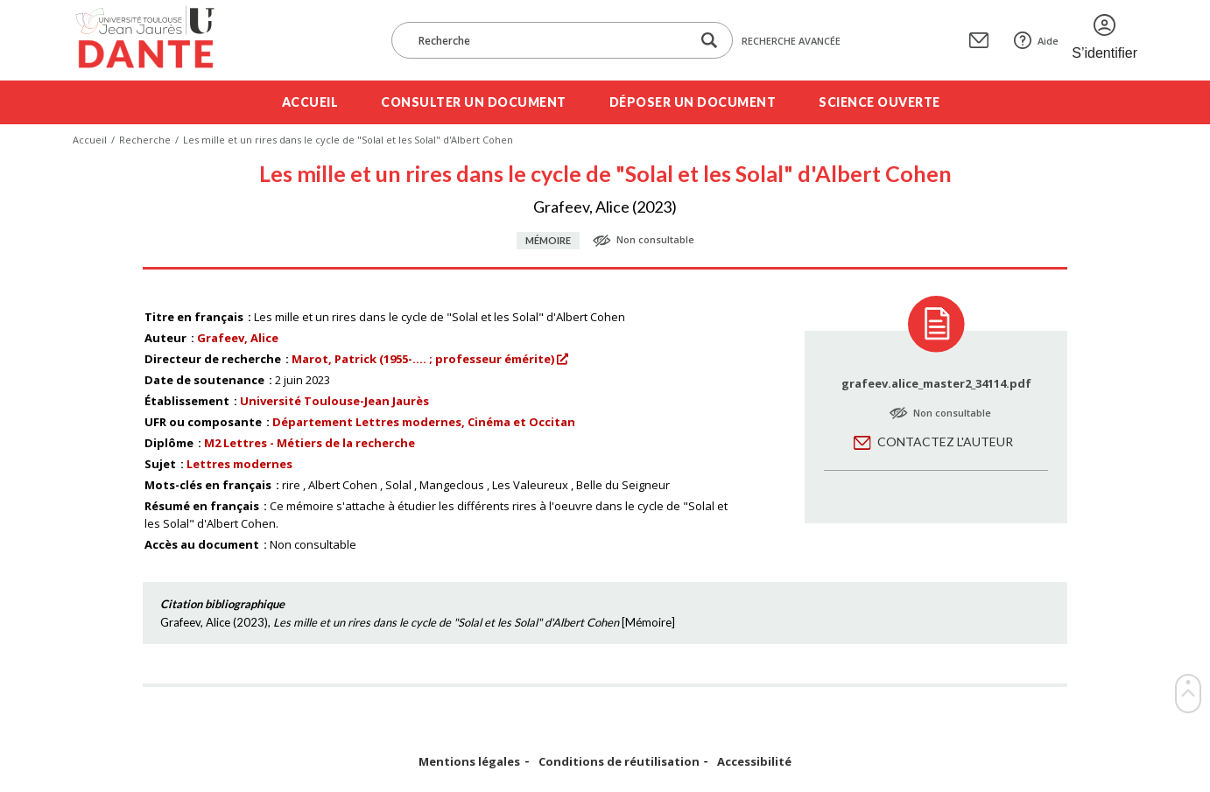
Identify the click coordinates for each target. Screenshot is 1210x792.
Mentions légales (469, 761)
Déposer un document (693, 102)
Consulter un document (473, 102)
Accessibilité (754, 761)
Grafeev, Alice (237, 338)
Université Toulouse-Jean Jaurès (334, 401)
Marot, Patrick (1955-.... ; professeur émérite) (423, 359)
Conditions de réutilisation (619, 761)
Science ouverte (879, 102)
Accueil (310, 102)
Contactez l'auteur (945, 441)
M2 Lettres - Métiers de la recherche (309, 443)
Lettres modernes (239, 464)
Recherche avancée (791, 40)
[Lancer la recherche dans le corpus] (709, 41)
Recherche (145, 139)
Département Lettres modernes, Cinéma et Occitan (423, 422)
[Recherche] (550, 40)
